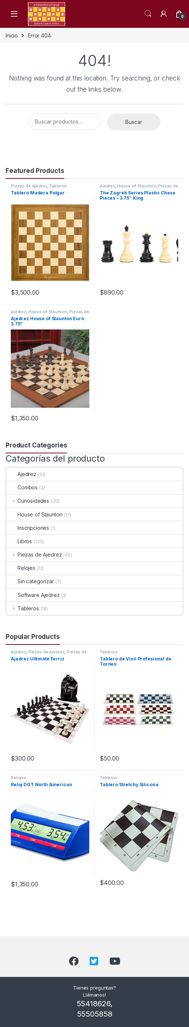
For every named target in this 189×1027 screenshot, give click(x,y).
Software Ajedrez (33, 595)
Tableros (58, 185)
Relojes (20, 568)
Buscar (133, 122)
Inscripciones (27, 528)
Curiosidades (27, 501)
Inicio (12, 35)
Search (148, 14)
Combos (22, 487)
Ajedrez (107, 185)
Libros (19, 541)
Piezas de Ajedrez (29, 185)
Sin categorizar (30, 581)
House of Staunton (136, 185)
